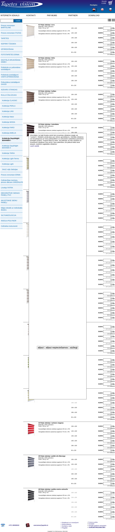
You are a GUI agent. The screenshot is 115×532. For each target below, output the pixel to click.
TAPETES (5, 38)
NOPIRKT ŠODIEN (8, 44)
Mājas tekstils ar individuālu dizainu (11, 209)
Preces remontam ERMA (10, 175)
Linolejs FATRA (7, 188)
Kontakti (91, 524)
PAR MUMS (52, 15)
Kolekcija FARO (8, 127)
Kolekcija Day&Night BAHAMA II (10, 147)
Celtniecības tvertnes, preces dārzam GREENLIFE (12, 181)
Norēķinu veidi (66, 526)
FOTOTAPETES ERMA (10, 55)
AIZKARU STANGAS (9, 90)
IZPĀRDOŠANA (7, 49)
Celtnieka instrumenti (9, 226)
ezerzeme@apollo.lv (41, 525)
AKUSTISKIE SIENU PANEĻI (9, 201)
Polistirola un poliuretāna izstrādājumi (10, 68)
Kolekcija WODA (8, 122)
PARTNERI (73, 15)
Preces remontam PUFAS (11, 33)
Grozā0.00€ (104, 2)
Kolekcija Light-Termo (10, 159)
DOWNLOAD (94, 15)
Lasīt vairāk (34, 146)
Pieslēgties (93, 5)
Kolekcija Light (7, 164)
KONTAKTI (31, 15)
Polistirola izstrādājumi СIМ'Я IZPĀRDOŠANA (10, 76)
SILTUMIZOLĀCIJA (8, 215)
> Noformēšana (66, 524)
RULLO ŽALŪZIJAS (9, 95)
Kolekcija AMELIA (9, 133)
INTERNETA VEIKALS (10, 15)
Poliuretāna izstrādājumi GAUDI (10, 83)
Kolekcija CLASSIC (9, 100)
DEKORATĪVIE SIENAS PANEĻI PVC (10, 194)
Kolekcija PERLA (8, 106)
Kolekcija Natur (8, 117)
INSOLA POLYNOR (8, 221)
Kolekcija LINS (8, 111)
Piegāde (64, 528)
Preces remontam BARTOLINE (8, 26)
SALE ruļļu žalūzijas (10, 169)
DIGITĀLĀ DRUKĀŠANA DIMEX (10, 61)
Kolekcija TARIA (8, 153)
